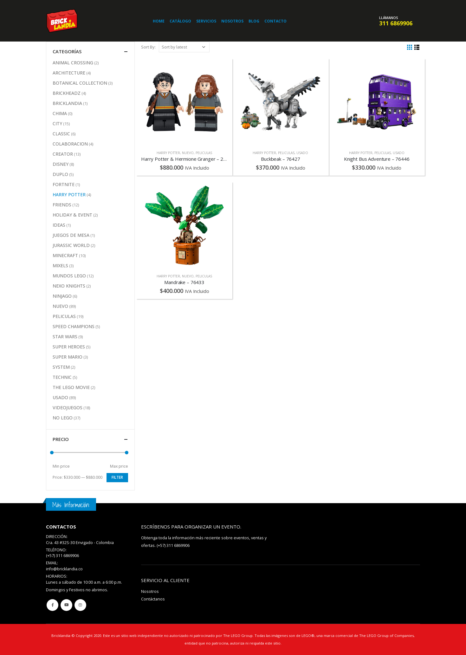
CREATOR (63, 154)
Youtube (66, 605)
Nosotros (232, 21)
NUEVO (188, 153)
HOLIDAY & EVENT (72, 215)
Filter (117, 477)
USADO (302, 153)
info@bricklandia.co (64, 569)
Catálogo (180, 21)
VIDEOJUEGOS (67, 408)
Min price (61, 466)
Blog (254, 21)
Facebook (52, 605)
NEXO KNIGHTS (69, 286)
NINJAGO (62, 296)
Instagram (80, 605)
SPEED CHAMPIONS (73, 326)
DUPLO (60, 174)
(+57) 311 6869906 (173, 545)
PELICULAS (204, 153)
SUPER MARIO (67, 357)
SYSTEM (61, 367)
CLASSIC (61, 134)
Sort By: (148, 47)
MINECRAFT (65, 255)
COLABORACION (70, 144)
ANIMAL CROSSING (73, 63)
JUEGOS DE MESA (71, 235)
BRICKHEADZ (67, 93)
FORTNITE (63, 184)
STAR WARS (65, 337)
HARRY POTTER (168, 153)
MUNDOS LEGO (69, 276)
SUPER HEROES (69, 347)
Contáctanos (153, 599)
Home (159, 21)
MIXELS (60, 266)
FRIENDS (62, 205)
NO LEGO (63, 418)
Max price (119, 466)
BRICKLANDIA (67, 103)
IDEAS (59, 225)
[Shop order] (184, 47)
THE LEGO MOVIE (71, 387)
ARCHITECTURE (69, 73)
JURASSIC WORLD (71, 245)
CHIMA (60, 113)
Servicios (206, 21)
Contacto (275, 21)
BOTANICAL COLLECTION (80, 83)
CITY (57, 123)
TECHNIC (62, 377)
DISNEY (60, 164)
